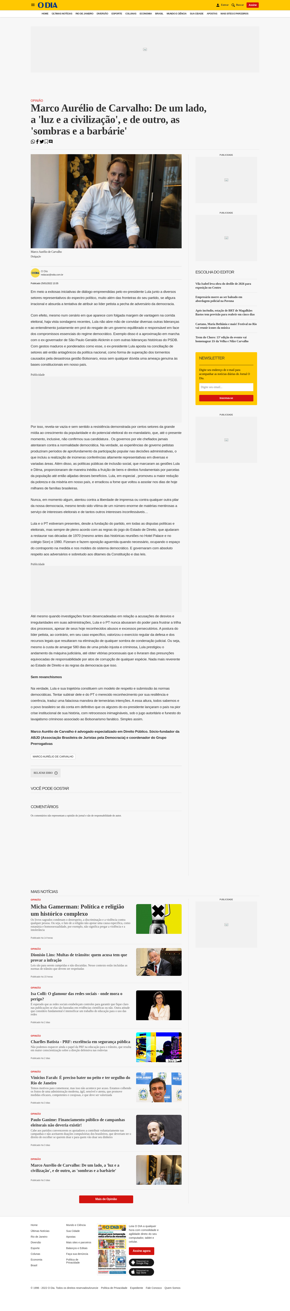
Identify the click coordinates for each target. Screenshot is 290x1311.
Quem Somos (173, 1287)
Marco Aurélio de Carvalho (53, 756)
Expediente (136, 1287)
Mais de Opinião (106, 1199)
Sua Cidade (196, 13)
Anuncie (93, 1287)
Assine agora (142, 1250)
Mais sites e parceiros (234, 13)
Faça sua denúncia (77, 1253)
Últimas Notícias (62, 13)
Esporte (117, 13)
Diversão (102, 13)
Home (45, 13)
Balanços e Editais (76, 1248)
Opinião (37, 100)
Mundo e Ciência (177, 13)
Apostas (212, 13)
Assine (253, 5)
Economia (146, 13)
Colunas (130, 13)
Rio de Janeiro (84, 13)
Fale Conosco (154, 1287)
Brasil (159, 13)
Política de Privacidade (73, 1261)
